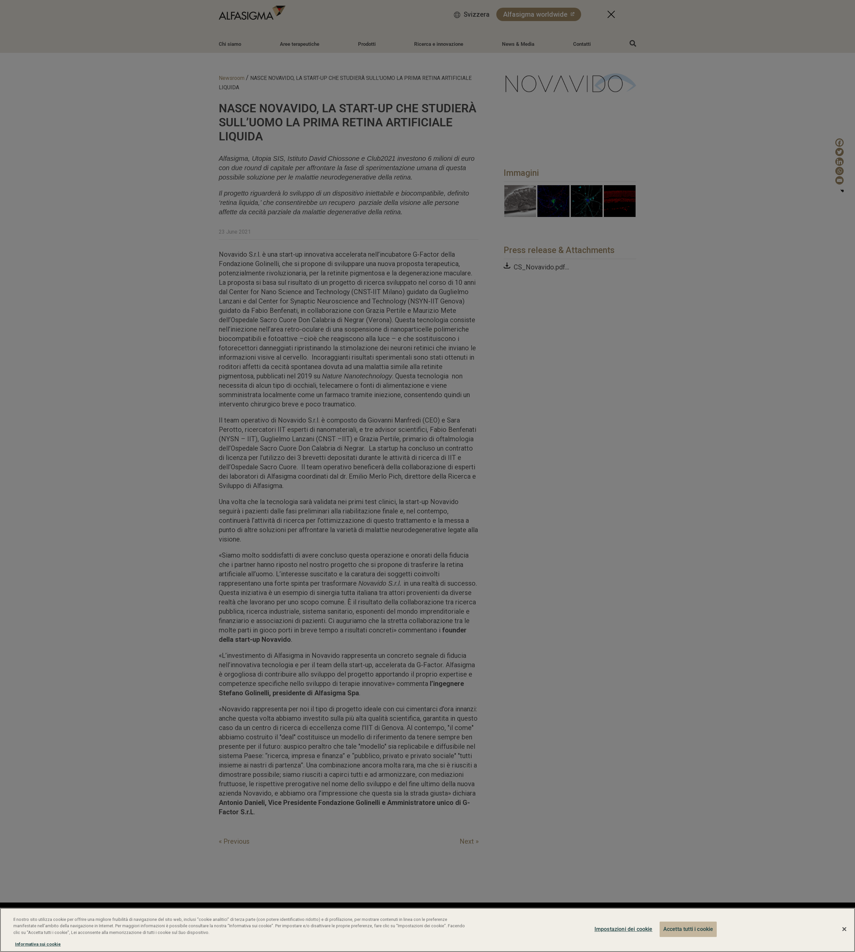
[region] (427, 930)
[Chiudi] (844, 929)
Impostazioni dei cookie (623, 929)
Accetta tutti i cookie (688, 929)
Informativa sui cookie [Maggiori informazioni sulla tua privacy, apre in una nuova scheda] (38, 944)
